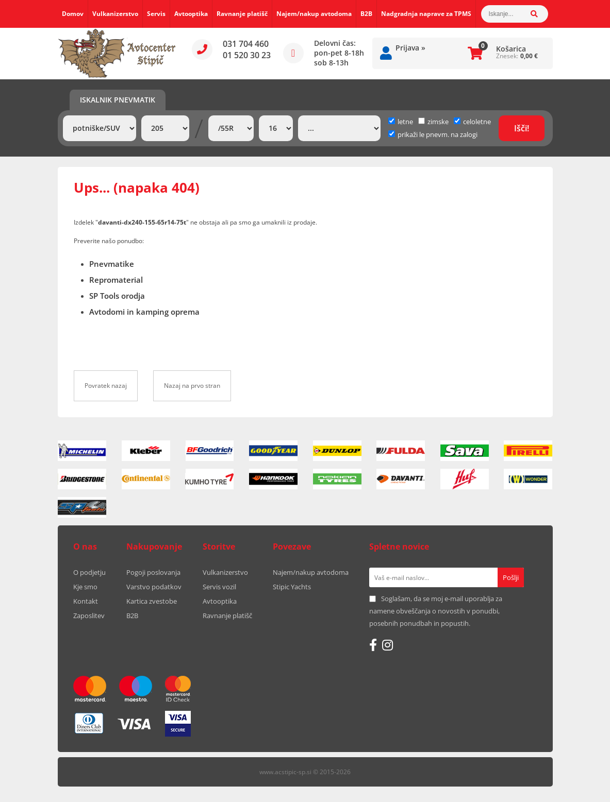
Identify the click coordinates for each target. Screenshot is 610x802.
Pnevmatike (111, 264)
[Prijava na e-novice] (511, 577)
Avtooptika (191, 13)
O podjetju (89, 572)
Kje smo (85, 586)
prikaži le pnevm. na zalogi (437, 134)
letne (400, 121)
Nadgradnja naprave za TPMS (426, 13)
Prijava (410, 48)
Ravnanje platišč (242, 13)
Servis (156, 13)
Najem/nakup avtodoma (314, 13)
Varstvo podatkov (154, 586)
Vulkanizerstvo (115, 13)
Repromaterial (116, 280)
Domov (73, 13)
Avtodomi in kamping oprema (144, 311)
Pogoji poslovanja (153, 572)
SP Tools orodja (117, 296)
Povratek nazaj (106, 385)
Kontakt (85, 601)
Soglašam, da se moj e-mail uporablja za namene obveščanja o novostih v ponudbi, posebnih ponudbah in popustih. (435, 611)
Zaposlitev (89, 615)
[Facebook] (373, 645)
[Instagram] (387, 645)
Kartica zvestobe (151, 601)
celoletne (472, 121)
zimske (433, 121)
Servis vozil (219, 586)
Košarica (511, 49)
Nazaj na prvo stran (192, 385)
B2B (366, 13)
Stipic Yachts (292, 586)
